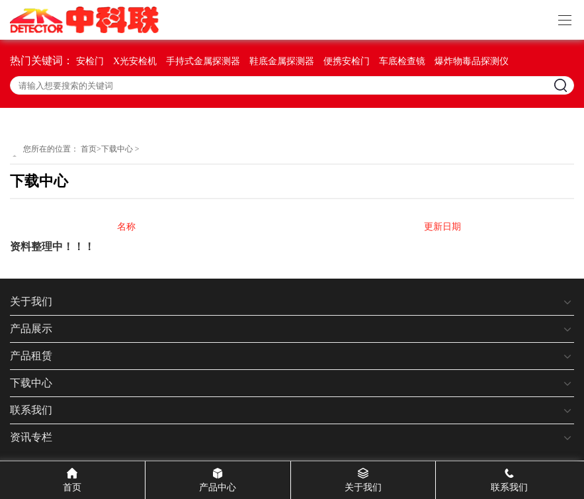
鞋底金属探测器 (281, 61)
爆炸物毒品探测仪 (472, 61)
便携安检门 (346, 61)
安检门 (90, 61)
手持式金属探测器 (203, 61)
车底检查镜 (402, 61)
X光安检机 (135, 61)
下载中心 (117, 149)
